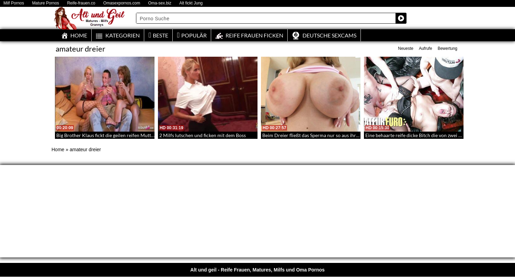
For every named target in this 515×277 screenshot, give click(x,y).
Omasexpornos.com (121, 3)
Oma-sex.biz (159, 3)
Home (58, 149)
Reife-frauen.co (81, 3)
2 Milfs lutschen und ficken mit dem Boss (202, 135)
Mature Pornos (45, 3)
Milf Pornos (13, 3)
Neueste (405, 48)
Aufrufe (425, 48)
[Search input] (266, 18)
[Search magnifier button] (401, 18)
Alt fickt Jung (191, 3)
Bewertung (447, 48)
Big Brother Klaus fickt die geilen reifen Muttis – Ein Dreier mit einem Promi (137, 135)
